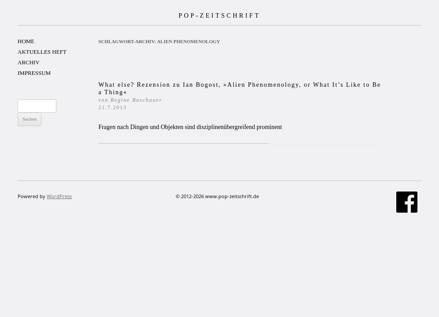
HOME (26, 41)
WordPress (59, 196)
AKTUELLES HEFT (42, 51)
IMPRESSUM (34, 73)
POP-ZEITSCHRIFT (219, 15)
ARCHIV (29, 62)
